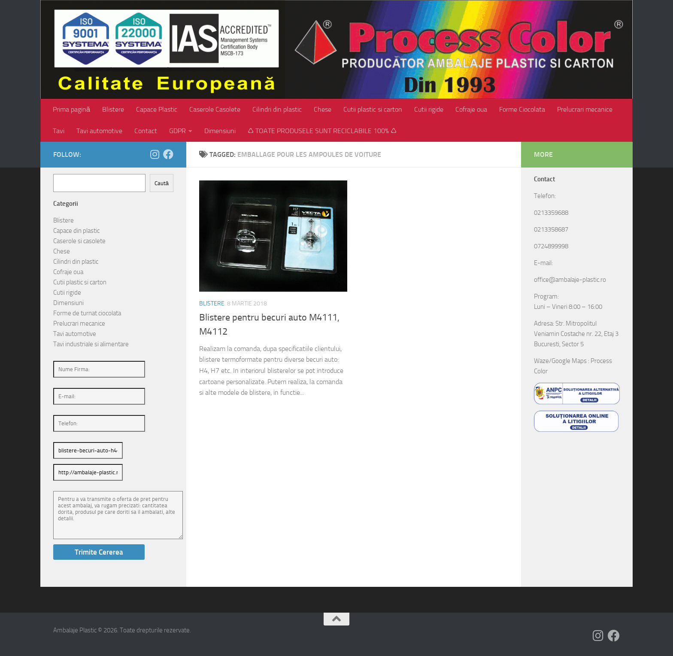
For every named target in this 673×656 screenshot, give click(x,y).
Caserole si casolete (79, 241)
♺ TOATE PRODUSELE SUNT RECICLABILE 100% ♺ (322, 131)
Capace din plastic (76, 231)
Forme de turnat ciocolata (87, 313)
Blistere (113, 109)
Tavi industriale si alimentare (91, 344)
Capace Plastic (156, 109)
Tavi (58, 131)
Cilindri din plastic (277, 109)
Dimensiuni (220, 131)
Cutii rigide (428, 109)
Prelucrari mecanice (584, 109)
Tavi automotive (99, 131)
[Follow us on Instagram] (154, 154)
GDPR (177, 131)
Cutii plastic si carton (372, 109)
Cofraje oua (471, 109)
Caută (162, 183)
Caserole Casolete (214, 109)
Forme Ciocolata (522, 109)
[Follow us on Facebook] (168, 154)
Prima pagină (71, 109)
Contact (145, 131)
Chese (322, 109)
